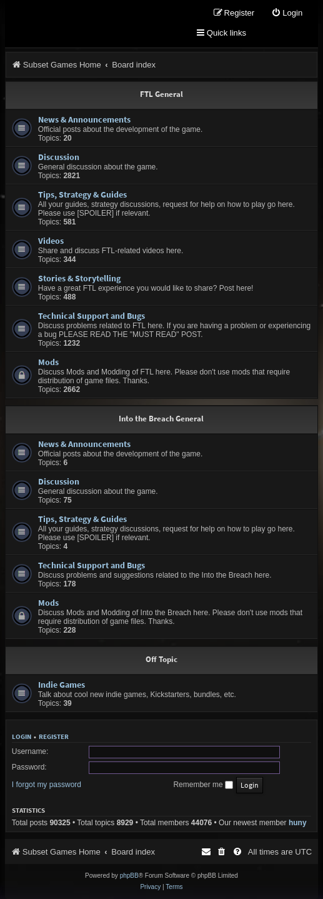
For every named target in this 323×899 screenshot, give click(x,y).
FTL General (161, 94)
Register (54, 736)
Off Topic (161, 659)
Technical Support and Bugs (91, 315)
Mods (48, 362)
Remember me (203, 784)
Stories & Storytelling (79, 278)
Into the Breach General (161, 418)
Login (21, 736)
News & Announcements (84, 119)
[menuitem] (286, 13)
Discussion (58, 157)
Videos (51, 240)
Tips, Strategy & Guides (82, 194)
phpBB (129, 875)
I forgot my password (46, 784)
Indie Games (61, 684)
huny (298, 822)
